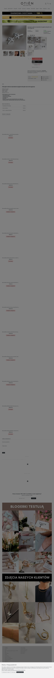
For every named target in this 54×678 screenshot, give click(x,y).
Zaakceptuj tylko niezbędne (6, 672)
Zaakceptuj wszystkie (20, 672)
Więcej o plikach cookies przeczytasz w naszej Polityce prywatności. (13, 670)
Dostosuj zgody (13, 672)
